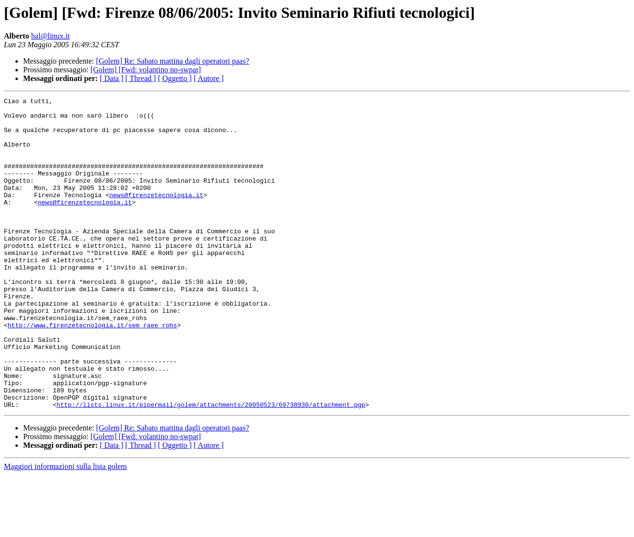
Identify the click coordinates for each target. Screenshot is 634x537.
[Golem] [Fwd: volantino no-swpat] (146, 70)
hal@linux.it (50, 36)
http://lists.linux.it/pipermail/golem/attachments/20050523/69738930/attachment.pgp (210, 466)
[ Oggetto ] (175, 78)
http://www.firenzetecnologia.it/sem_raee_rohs (92, 371)
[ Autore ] (208, 78)
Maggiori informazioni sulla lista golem (65, 528)
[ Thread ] (140, 78)
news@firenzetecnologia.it (156, 215)
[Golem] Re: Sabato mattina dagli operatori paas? (172, 61)
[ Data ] (112, 78)
